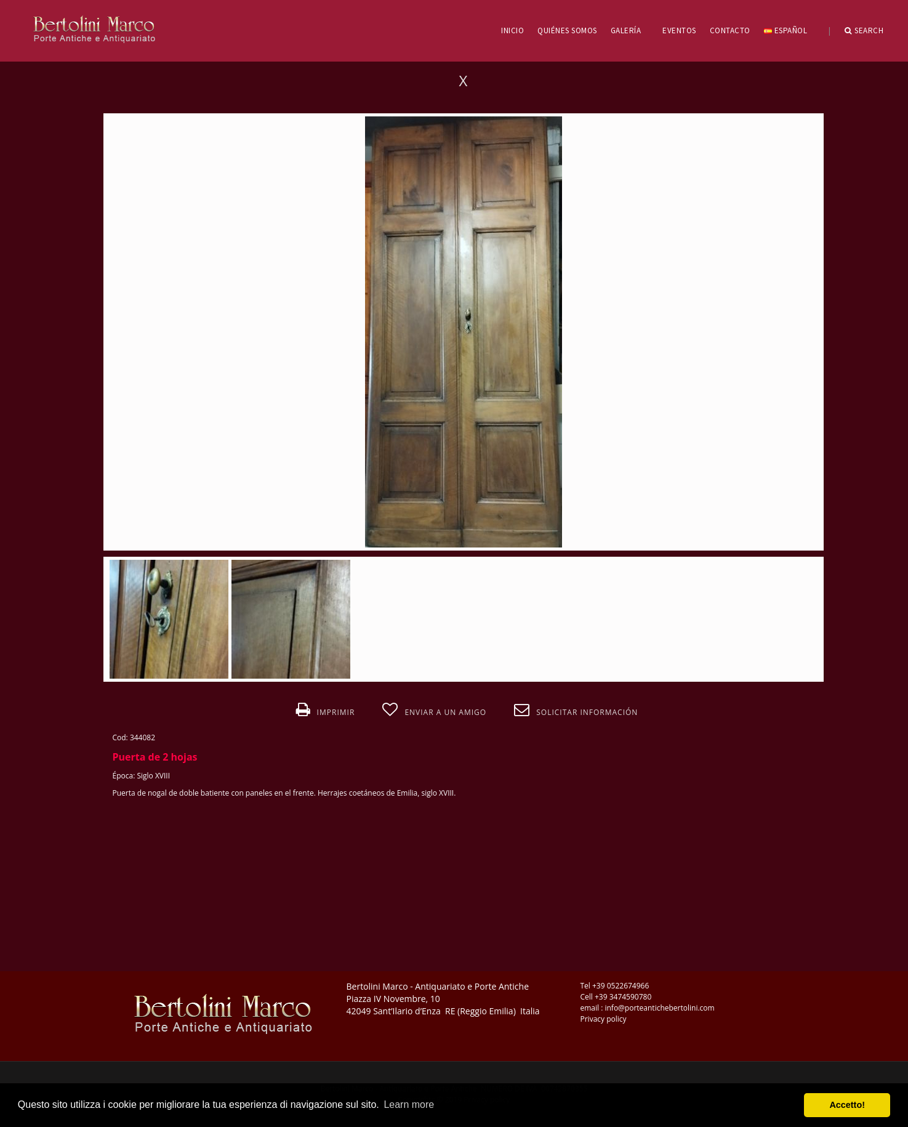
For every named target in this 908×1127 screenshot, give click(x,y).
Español (789, 30)
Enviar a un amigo (434, 710)
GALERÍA (630, 30)
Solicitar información (576, 710)
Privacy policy (604, 1019)
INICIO (512, 30)
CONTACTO (730, 30)
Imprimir (325, 710)
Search (864, 31)
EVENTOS (679, 30)
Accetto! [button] (847, 1105)
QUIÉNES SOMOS (567, 30)
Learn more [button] (409, 1104)
